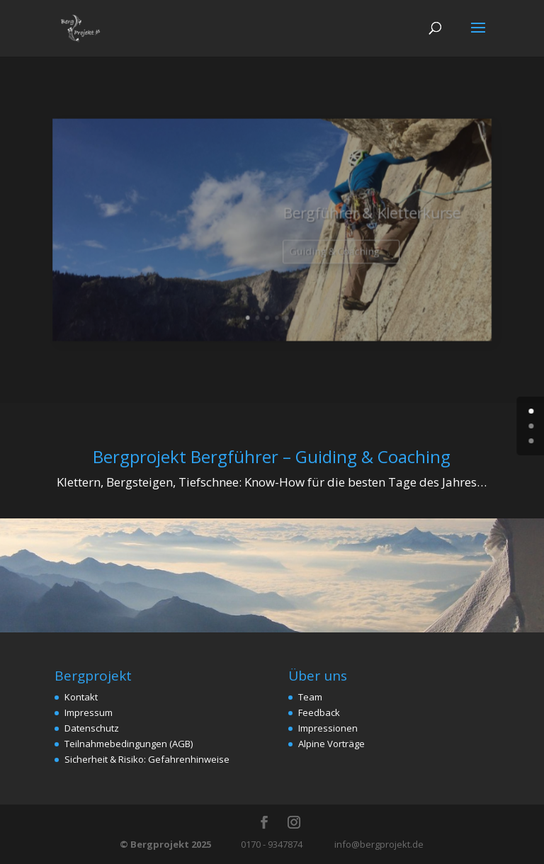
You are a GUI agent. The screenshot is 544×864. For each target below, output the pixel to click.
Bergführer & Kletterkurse (357, 222)
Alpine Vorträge (331, 743)
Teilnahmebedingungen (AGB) (128, 743)
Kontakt (81, 696)
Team (310, 696)
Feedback (319, 712)
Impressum (88, 712)
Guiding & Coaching (326, 255)
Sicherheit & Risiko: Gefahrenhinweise (147, 759)
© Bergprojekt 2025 (166, 844)
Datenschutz (91, 728)
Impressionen (328, 728)
